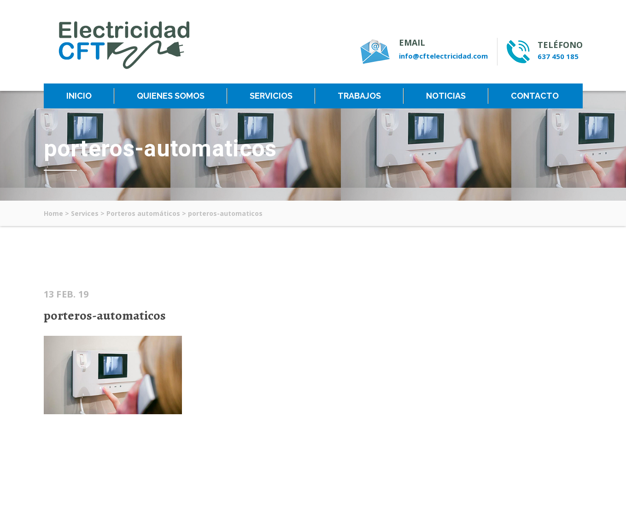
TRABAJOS (359, 96)
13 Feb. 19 (66, 294)
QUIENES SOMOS (171, 96)
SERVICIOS (271, 96)
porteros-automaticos (105, 315)
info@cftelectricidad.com (443, 55)
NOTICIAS (446, 96)
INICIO (79, 96)
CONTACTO (535, 96)
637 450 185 (558, 56)
